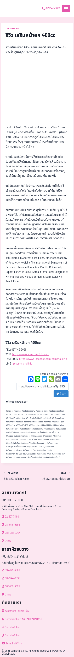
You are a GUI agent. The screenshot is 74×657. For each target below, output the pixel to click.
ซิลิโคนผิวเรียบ (58, 425)
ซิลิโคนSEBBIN (46, 425)
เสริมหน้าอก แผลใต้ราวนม (15, 457)
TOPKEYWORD (12, 28)
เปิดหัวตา (16, 443)
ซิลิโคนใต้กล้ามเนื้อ (12, 432)
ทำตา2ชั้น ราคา (53, 432)
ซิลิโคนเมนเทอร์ (49, 428)
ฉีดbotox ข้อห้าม (28, 411)
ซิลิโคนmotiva (34, 425)
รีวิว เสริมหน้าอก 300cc (33, 439)
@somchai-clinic (22, 363)
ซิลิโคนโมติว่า (61, 428)
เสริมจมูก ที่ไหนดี (27, 443)
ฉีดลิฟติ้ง (47, 421)
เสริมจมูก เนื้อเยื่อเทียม (14, 446)
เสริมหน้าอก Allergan (14, 450)
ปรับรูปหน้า (57, 435)
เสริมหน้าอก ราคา (58, 453)
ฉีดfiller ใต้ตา (11, 418)
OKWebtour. (8, 653)
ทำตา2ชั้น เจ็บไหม (12, 435)
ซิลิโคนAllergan (58, 421)
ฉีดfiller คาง (37, 414)
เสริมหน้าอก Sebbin (28, 453)
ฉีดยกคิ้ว (19, 421)
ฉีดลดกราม (28, 421)
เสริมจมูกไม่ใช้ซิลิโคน (46, 446)
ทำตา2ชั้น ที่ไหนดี (40, 432)
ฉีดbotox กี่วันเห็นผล (13, 411)
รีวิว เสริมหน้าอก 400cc (52, 439)
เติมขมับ (9, 443)
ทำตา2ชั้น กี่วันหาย (27, 432)
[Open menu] (66, 8)
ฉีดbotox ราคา (11, 414)
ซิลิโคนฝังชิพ (11, 428)
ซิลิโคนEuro (10, 425)
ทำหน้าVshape (24, 435)
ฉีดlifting (21, 418)
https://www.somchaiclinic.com (30, 354)
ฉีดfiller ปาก (48, 414)
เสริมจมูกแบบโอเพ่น (30, 446)
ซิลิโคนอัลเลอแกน (36, 428)
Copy (61, 393)
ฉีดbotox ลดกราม (25, 414)
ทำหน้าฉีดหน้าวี (36, 435)
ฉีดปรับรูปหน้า (31, 418)
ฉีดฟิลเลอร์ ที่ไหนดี (44, 418)
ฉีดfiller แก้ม (59, 414)
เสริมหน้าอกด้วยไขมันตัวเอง (35, 457)
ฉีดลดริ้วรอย (38, 421)
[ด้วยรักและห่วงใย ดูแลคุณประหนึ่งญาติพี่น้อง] (12, 9)
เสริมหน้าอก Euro (29, 450)
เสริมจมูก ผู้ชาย (40, 443)
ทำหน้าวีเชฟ (47, 435)
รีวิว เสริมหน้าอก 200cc (15, 439)
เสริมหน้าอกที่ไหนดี (53, 457)
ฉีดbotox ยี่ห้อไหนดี (56, 411)
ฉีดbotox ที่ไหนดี (42, 411)
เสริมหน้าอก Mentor (45, 450)
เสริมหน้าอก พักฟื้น (44, 453)
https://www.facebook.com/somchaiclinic (43, 359)
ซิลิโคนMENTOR (22, 425)
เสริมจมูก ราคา (52, 443)
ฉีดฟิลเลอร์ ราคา (58, 418)
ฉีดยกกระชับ (10, 421)
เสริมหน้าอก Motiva (13, 453)
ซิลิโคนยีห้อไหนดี (22, 428)
